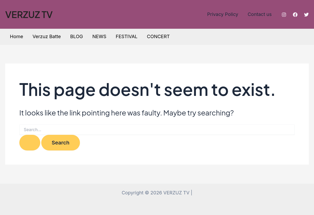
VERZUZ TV (29, 14)
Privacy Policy (222, 14)
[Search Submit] (29, 142)
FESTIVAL (126, 36)
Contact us (260, 14)
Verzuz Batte (46, 36)
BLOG (76, 36)
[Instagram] (284, 14)
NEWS (99, 36)
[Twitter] (306, 14)
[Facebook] (295, 14)
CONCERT (158, 36)
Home (16, 36)
